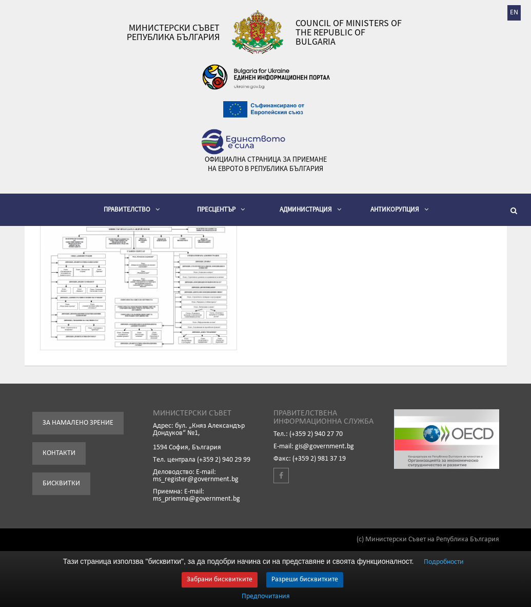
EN (514, 12)
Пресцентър (221, 209)
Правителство (132, 209)
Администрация (310, 209)
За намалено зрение (78, 423)
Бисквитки (61, 483)
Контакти (59, 453)
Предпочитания (266, 596)
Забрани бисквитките (219, 579)
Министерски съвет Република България (173, 32)
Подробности (444, 562)
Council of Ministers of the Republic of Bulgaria (349, 32)
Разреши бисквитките (304, 579)
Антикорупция (399, 209)
